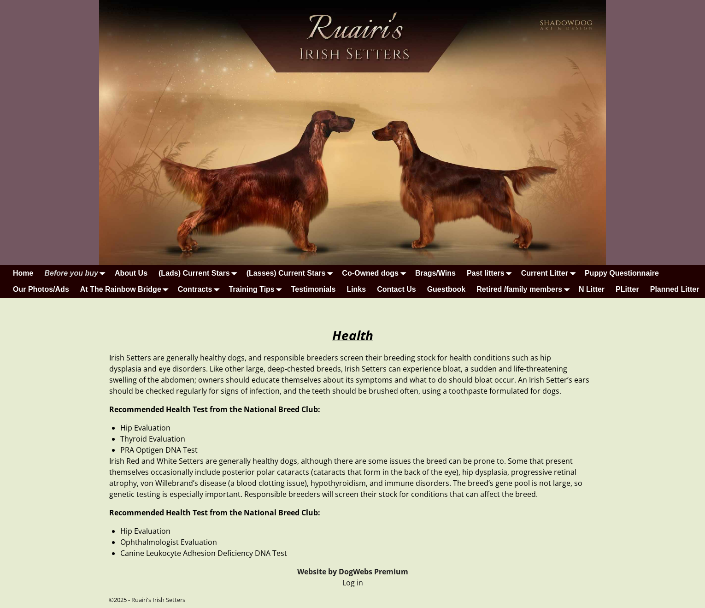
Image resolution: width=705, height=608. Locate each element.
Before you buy (76, 273)
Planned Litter (674, 289)
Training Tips (257, 289)
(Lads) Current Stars (200, 273)
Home (23, 273)
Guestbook (446, 289)
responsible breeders (301, 358)
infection (264, 391)
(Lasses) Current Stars (292, 273)
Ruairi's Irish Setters (158, 600)
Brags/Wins (435, 273)
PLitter (627, 289)
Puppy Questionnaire (622, 273)
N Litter (592, 289)
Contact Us (396, 289)
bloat (452, 369)
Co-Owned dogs (376, 273)
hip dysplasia (484, 472)
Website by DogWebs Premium (352, 572)
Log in (352, 583)
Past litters (491, 273)
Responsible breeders (282, 494)
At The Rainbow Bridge (126, 289)
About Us (131, 273)
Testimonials (313, 289)
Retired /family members (524, 289)
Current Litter (550, 273)
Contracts (200, 289)
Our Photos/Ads (41, 289)
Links (356, 289)
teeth (321, 391)
